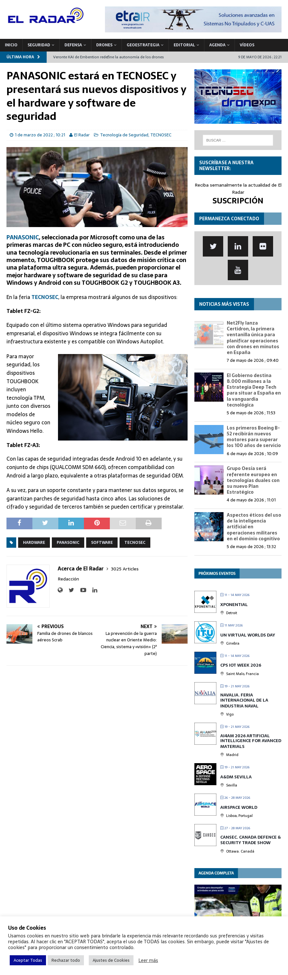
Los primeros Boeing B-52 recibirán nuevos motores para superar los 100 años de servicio (254, 436)
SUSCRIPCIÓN (238, 200)
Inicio (11, 45)
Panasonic (68, 542)
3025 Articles (125, 568)
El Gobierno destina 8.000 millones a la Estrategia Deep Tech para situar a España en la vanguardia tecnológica (254, 390)
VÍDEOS (247, 45)
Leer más (148, 960)
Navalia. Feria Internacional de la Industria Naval (244, 700)
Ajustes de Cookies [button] (111, 960)
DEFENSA (73, 45)
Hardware (34, 542)
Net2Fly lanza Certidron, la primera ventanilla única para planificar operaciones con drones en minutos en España (253, 337)
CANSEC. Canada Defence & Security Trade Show (250, 840)
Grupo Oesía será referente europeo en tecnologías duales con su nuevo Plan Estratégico (253, 480)
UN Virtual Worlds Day (247, 635)
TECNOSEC (160, 135)
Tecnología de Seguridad (124, 135)
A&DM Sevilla (236, 777)
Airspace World (238, 807)
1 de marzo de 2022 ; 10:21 (40, 135)
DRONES (104, 45)
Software (102, 542)
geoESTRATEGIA (143, 45)
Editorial (184, 45)
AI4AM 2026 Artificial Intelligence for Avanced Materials (250, 741)
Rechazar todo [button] (66, 960)
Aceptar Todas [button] (28, 960)
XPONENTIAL (234, 604)
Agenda (217, 45)
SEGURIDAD (39, 45)
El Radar (82, 135)
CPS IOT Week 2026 (240, 665)
